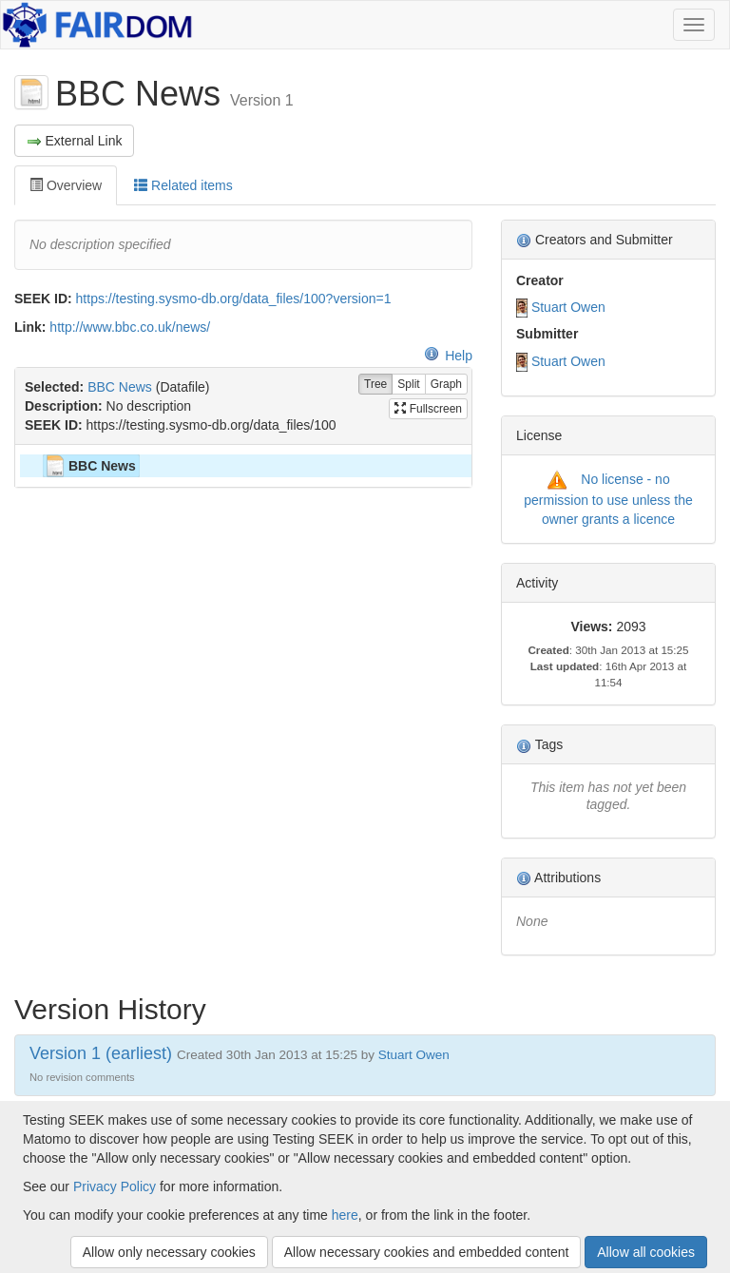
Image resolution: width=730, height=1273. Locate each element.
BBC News (119, 387)
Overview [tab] (65, 185)
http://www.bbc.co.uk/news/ (129, 327)
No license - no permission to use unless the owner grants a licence (608, 499)
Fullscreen (428, 408)
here (345, 1215)
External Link (74, 141)
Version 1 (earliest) (100, 1053)
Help (448, 355)
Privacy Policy (114, 1186)
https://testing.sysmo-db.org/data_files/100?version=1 (234, 298)
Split (408, 384)
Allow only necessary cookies (169, 1252)
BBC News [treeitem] (90, 465)
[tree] (242, 466)
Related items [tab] (183, 185)
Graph (446, 384)
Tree (375, 384)
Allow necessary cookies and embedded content (426, 1252)
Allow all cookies (646, 1252)
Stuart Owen (568, 307)
